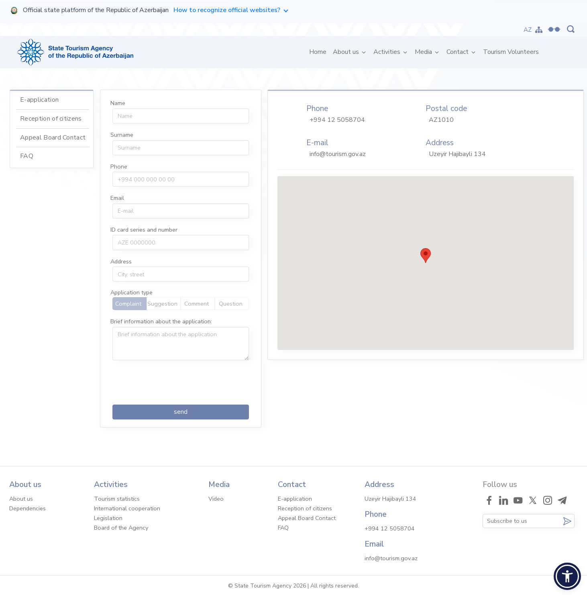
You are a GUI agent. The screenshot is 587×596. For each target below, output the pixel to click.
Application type (131, 292)
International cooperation (127, 508)
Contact (458, 51)
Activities (387, 51)
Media (424, 51)
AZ (528, 30)
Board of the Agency (121, 528)
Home (319, 51)
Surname (121, 135)
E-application (39, 99)
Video (216, 499)
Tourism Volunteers (511, 51)
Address (121, 261)
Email (117, 198)
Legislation (108, 518)
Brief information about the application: (161, 321)
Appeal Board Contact (53, 137)
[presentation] (173, 382)
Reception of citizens (51, 118)
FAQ (26, 156)
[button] (567, 576)
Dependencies (27, 508)
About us (347, 51)
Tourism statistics (117, 499)
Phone (118, 166)
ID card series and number (143, 230)
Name (117, 103)
